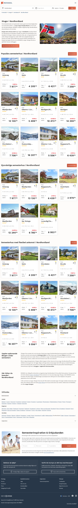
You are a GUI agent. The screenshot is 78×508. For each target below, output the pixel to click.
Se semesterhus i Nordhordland (10, 46)
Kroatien (33, 402)
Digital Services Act (63, 486)
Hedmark (27, 408)
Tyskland (19, 403)
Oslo (72, 408)
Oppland (68, 408)
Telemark (28, 410)
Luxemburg (39, 402)
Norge (10, 12)
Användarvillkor (24, 486)
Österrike (24, 403)
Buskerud (16, 408)
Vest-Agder (38, 410)
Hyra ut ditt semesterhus (58, 472)
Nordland (53, 408)
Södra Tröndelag (21, 410)
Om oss (2, 481)
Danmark (13, 402)
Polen (63, 402)
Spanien (9, 403)
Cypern (8, 402)
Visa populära (72, 54)
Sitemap (61, 488)
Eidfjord (18, 415)
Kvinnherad (38, 415)
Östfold (49, 410)
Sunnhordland (8, 417)
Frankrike (18, 402)
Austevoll (4, 415)
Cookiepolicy (62, 481)
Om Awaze (3, 483)
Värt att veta (23, 483)
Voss (27, 417)
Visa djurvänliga (72, 165)
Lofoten (38, 408)
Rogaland (4, 410)
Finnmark (21, 408)
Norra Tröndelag (61, 408)
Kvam (32, 415)
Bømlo (13, 415)
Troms (33, 410)
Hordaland (16, 12)
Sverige (14, 403)
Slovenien (4, 403)
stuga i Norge (41, 382)
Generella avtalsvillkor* (72, 503)
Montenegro (46, 402)
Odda (62, 415)
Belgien (4, 402)
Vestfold (44, 410)
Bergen (9, 415)
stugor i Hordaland (34, 375)
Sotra (3, 417)
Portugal (68, 402)
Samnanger (72, 415)
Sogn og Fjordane (11, 410)
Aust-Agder (10, 408)
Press (2, 486)
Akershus (4, 408)
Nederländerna (53, 402)
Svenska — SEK (65, 496)
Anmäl (69, 446)
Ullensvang (19, 417)
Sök (72, 8)
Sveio (14, 417)
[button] (43, 8)
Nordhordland (24, 12)
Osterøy (66, 415)
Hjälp (22, 481)
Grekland (24, 402)
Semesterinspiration (44, 481)
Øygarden (32, 417)
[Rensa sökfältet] (32, 8)
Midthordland (49, 415)
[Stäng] (75, 2)
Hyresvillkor (23, 488)
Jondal (28, 415)
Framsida (4, 12)
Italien (28, 402)
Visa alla (74, 242)
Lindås (43, 415)
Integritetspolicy (63, 483)
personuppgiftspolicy (49, 452)
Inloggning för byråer (6, 488)
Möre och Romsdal (45, 408)
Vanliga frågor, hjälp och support (20, 472)
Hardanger (23, 415)
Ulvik (24, 417)
